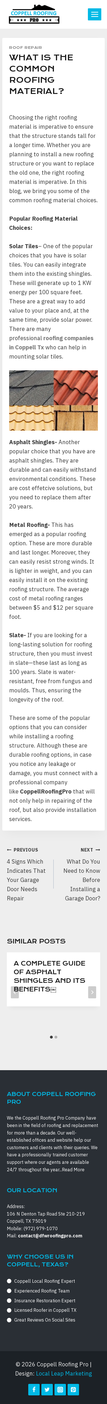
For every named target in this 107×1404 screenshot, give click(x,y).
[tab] (51, 1037)
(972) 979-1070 (40, 1228)
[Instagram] (60, 1389)
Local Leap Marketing (64, 1373)
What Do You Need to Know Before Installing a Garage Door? (79, 873)
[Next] (92, 992)
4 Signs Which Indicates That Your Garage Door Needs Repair (27, 873)
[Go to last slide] (15, 992)
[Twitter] (47, 1389)
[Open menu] (94, 14)
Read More (73, 1169)
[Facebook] (34, 1389)
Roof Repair (25, 47)
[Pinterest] (73, 1389)
